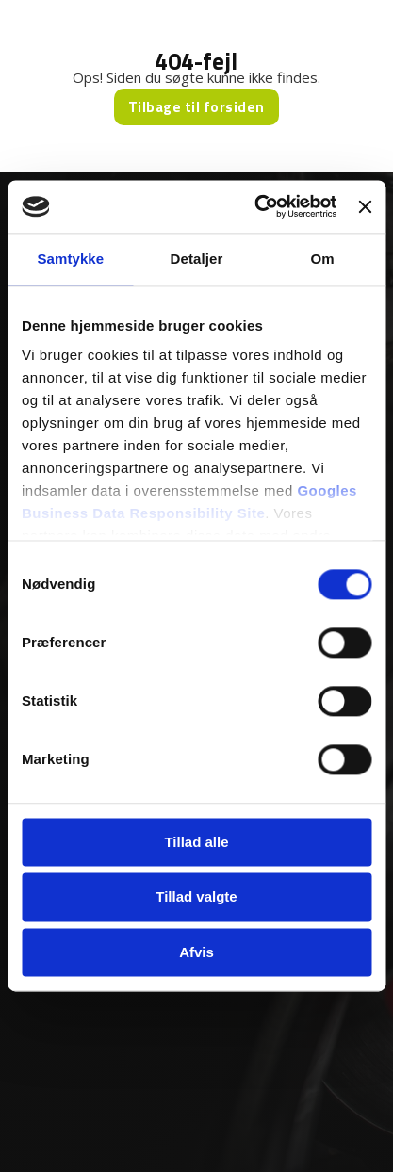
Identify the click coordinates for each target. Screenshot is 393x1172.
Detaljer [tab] (197, 259)
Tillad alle (196, 842)
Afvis (196, 952)
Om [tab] (323, 259)
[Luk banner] (364, 206)
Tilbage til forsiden (196, 107)
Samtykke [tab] (70, 259)
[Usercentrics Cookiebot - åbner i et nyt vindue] (255, 206)
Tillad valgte (196, 897)
